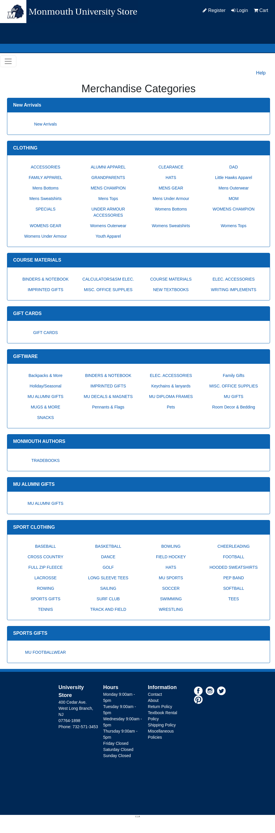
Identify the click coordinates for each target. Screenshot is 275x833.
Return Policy (160, 706)
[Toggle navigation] (8, 61)
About (153, 700)
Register (214, 10)
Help (261, 72)
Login (239, 10)
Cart (261, 10)
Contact (155, 694)
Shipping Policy (162, 725)
